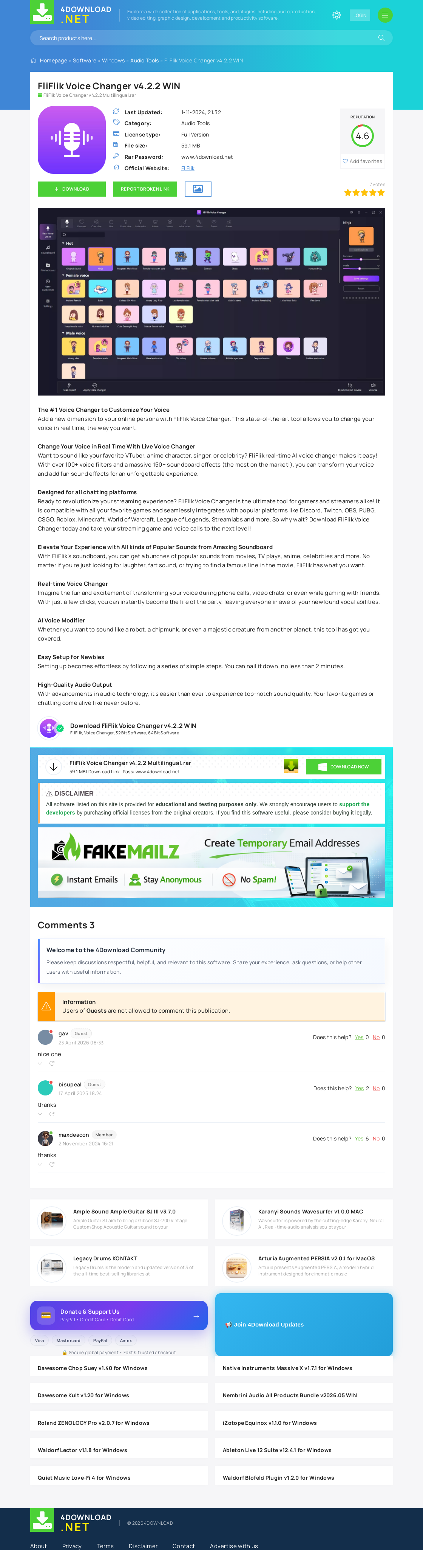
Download (75, 189)
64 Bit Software (163, 732)
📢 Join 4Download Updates (264, 1324)
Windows (113, 60)
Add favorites (366, 161)
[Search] (381, 37)
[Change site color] (336, 15)
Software (84, 60)
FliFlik (188, 168)
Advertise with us (234, 1546)
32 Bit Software (131, 732)
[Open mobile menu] (385, 15)
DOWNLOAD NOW (343, 766)
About (38, 1546)
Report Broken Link (145, 189)
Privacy (72, 1546)
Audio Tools (144, 60)
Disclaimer (143, 1546)
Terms (105, 1546)
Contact (184, 1546)
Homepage (53, 60)
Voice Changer (99, 732)
